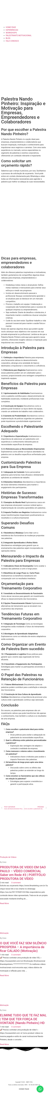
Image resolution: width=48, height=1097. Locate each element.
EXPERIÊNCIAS (12, 30)
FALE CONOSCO (12, 41)
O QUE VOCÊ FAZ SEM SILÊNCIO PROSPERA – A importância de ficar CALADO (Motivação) (23, 947)
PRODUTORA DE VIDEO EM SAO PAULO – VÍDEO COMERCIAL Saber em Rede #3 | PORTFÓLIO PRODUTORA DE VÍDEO (23, 873)
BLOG (8, 38)
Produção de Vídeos (8, 857)
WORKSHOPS (11, 33)
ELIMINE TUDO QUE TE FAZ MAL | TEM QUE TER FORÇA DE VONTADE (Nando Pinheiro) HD (23, 1019)
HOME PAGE (11, 27)
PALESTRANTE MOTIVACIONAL (19, 35)
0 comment (16, 883)
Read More (4, 903)
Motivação (4, 933)
